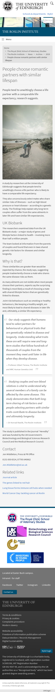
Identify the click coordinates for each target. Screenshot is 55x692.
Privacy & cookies (10, 618)
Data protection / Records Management (21, 637)
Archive (39, 54)
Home (6, 48)
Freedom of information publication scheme (24, 634)
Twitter (19, 585)
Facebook (7, 585)
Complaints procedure (13, 621)
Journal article (9, 477)
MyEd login (46, 651)
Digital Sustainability (12, 641)
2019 (48, 54)
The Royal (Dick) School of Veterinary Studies (26, 51)
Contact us (10, 592)
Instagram (33, 585)
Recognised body (27, 670)
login (48, 691)
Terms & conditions (11, 615)
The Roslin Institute (15, 54)
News (30, 54)
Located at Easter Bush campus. (17, 573)
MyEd (50, 14)
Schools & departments (34, 14)
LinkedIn (44, 585)
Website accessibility (12, 630)
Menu (10, 40)
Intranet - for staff (11, 578)
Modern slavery (9, 625)
